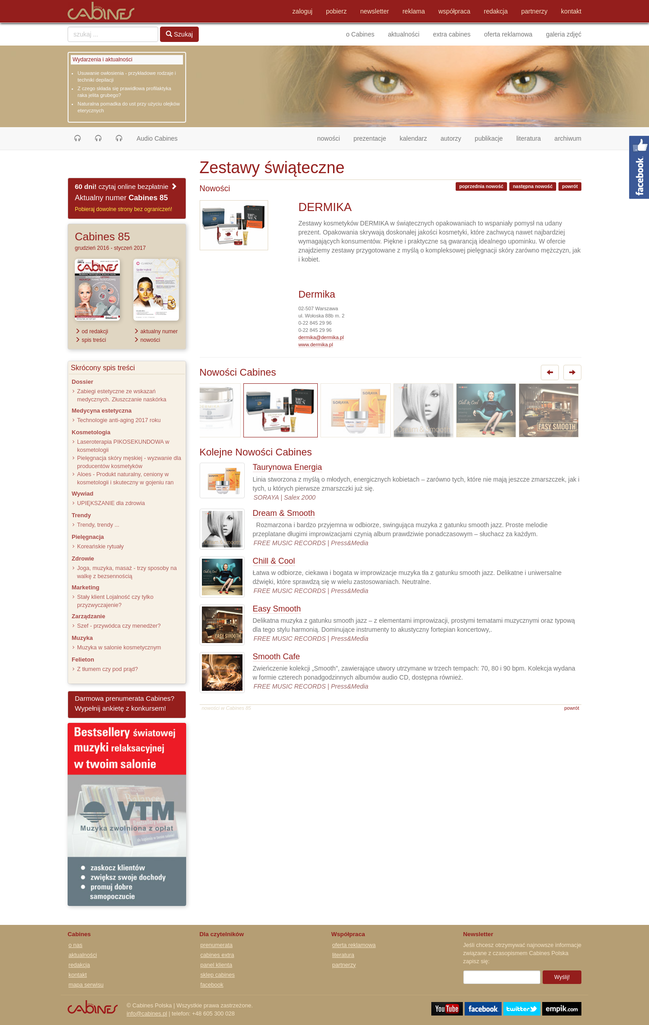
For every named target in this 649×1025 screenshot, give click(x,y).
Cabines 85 (102, 236)
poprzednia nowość (481, 186)
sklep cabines (218, 975)
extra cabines (452, 34)
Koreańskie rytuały (100, 546)
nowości (332, 137)
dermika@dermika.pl (321, 337)
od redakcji (91, 331)
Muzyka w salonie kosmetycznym (119, 647)
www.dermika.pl (315, 344)
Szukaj (179, 34)
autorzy (450, 138)
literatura (528, 138)
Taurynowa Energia (287, 467)
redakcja (496, 11)
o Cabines (360, 34)
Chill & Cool (274, 560)
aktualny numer (155, 331)
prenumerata (217, 945)
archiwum (567, 138)
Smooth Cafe (276, 656)
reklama (413, 11)
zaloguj (302, 11)
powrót (570, 186)
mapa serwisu (86, 985)
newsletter (374, 11)
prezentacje (369, 138)
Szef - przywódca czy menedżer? (118, 626)
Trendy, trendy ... (98, 525)
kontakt (571, 11)
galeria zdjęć (563, 34)
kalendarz (413, 138)
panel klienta (217, 965)
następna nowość (533, 186)
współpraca (455, 11)
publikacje (489, 138)
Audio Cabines (157, 138)
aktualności (404, 34)
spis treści (90, 340)
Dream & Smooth (284, 513)
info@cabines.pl (147, 1014)
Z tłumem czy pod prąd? (107, 669)
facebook (212, 985)
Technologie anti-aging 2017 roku (119, 420)
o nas (75, 945)
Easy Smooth (277, 608)
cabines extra (217, 955)
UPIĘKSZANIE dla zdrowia (111, 503)
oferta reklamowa (508, 34)
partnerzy (534, 11)
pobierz (336, 11)
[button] (77, 138)
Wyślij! (562, 977)
